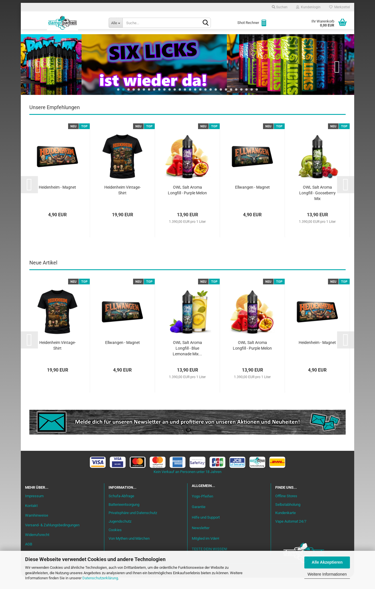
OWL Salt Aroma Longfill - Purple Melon (187, 201)
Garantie (198, 518)
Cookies (115, 541)
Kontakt (31, 517)
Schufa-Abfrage (121, 507)
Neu (58, 40)
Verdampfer (195, 40)
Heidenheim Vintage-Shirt (122, 201)
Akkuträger (231, 40)
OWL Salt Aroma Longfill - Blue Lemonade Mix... (187, 360)
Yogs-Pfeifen (202, 508)
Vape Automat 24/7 (290, 533)
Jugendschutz (120, 533)
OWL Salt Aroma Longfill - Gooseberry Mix (317, 204)
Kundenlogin (308, 7)
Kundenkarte (285, 524)
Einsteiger (82, 40)
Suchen (280, 7)
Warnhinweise (36, 527)
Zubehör (282, 40)
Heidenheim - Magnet (57, 198)
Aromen (133, 40)
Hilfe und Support (206, 529)
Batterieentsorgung (124, 516)
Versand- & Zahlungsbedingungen (52, 536)
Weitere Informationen (327, 574)
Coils (259, 40)
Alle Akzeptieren (327, 562)
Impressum (34, 507)
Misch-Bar (162, 40)
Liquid (109, 40)
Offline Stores (286, 507)
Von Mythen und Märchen (129, 550)
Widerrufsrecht (37, 546)
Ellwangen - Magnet (252, 198)
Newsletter (200, 539)
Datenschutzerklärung (100, 578)
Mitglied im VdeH (205, 550)
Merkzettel (339, 7)
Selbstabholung (287, 516)
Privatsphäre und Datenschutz (133, 524)
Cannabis (311, 40)
